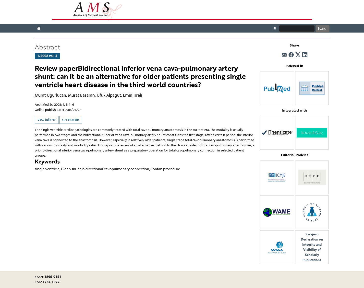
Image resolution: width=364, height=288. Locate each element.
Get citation (70, 120)
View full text (46, 120)
